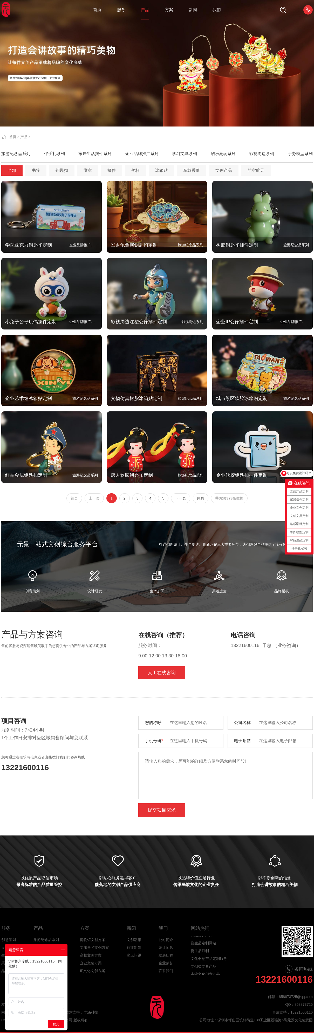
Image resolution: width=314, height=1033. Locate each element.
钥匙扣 (62, 170)
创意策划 (8, 940)
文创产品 (223, 170)
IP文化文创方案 (92, 971)
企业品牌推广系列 (142, 153)
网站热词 (200, 928)
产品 (24, 137)
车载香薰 (191, 170)
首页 (12, 137)
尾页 (200, 498)
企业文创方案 (91, 963)
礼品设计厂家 (202, 941)
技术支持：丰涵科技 (81, 1012)
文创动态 (134, 940)
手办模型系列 (300, 153)
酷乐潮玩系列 (223, 153)
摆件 (111, 170)
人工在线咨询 (162, 672)
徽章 (88, 170)
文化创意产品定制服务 (209, 964)
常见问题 (134, 955)
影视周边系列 (261, 153)
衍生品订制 (200, 956)
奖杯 (135, 170)
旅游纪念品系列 (15, 153)
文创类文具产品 (203, 972)
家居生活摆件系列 (95, 153)
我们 (163, 928)
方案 (84, 928)
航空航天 (256, 170)
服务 (6, 928)
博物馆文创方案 (92, 940)
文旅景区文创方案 (94, 947)
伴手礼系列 (54, 153)
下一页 (180, 498)
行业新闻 (134, 947)
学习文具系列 (184, 153)
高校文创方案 (91, 955)
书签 (36, 170)
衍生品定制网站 (203, 948)
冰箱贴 (161, 170)
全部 (12, 170)
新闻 (131, 928)
